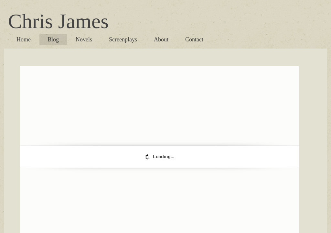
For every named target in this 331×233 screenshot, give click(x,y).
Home (23, 39)
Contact (194, 39)
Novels (84, 39)
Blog (53, 39)
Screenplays (123, 39)
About (161, 39)
